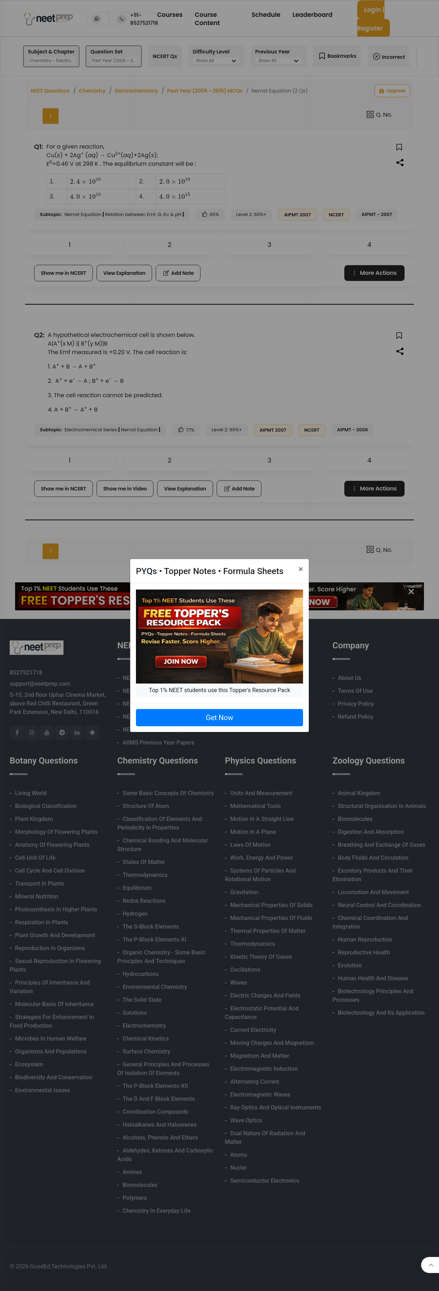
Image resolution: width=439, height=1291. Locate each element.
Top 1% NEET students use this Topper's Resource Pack (219, 690)
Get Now (219, 717)
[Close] (301, 569)
